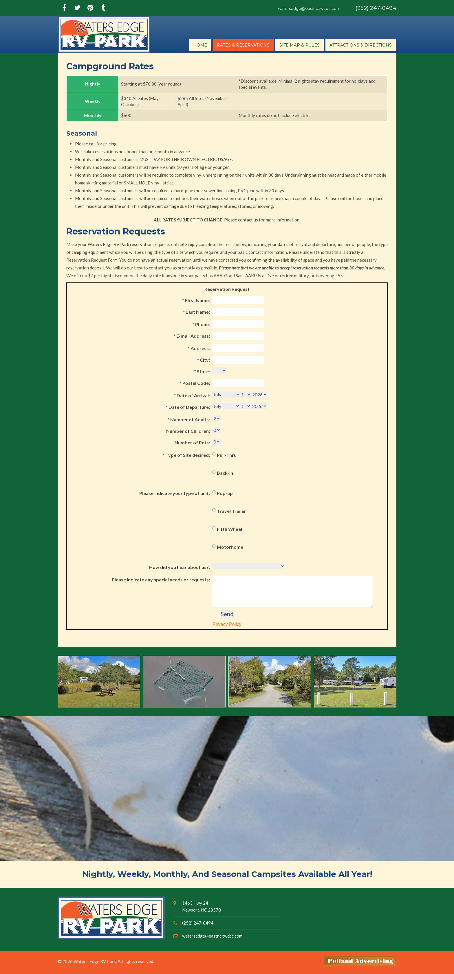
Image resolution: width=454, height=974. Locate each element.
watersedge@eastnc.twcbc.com (309, 8)
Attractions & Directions (360, 45)
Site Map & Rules (299, 45)
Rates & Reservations (243, 45)
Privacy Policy (225, 624)
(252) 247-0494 (376, 8)
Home (200, 45)
